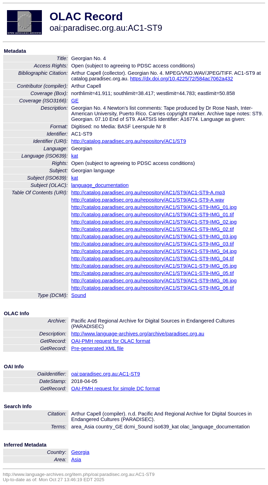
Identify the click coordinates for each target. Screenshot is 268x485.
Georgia (80, 452)
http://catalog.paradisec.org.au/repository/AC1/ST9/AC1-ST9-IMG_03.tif (152, 244)
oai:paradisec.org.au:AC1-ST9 (105, 374)
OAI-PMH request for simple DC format (115, 388)
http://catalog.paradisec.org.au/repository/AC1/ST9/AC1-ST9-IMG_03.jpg (154, 236)
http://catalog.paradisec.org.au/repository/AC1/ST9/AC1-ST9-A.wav (147, 200)
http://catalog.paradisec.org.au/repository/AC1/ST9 (128, 141)
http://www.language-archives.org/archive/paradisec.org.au (137, 333)
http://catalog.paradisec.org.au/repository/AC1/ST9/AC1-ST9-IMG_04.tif (152, 258)
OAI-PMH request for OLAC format (110, 341)
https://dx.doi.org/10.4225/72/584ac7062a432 (181, 78)
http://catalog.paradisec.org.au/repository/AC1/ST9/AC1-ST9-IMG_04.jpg (154, 251)
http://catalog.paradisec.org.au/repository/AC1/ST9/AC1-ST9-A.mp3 (148, 192)
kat (74, 156)
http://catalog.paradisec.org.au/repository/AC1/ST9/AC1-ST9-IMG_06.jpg (154, 280)
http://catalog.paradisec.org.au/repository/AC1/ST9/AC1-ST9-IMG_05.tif (152, 273)
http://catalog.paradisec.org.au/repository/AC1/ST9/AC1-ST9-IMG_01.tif (152, 214)
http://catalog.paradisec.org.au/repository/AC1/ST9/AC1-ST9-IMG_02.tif (152, 229)
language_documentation (100, 185)
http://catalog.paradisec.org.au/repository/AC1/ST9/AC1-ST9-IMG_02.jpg (154, 222)
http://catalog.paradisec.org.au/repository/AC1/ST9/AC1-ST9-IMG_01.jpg (154, 207)
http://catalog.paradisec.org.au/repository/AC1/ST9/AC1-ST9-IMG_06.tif (152, 288)
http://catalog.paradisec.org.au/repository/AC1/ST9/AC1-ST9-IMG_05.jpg (154, 266)
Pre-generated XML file (97, 348)
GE (75, 100)
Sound (78, 295)
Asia (76, 459)
